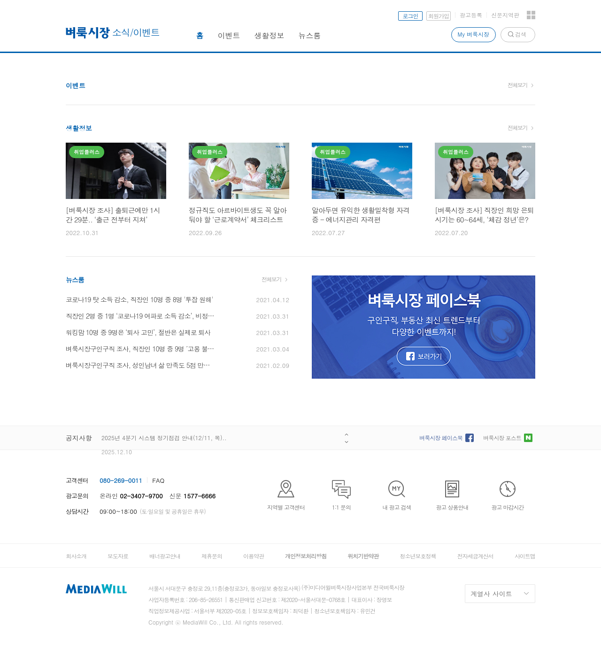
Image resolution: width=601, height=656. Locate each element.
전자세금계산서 (475, 556)
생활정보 (269, 35)
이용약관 (253, 556)
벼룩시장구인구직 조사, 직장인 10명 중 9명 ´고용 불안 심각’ (141, 348)
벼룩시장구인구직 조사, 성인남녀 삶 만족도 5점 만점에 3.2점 (141, 365)
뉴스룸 (310, 35)
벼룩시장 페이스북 (440, 438)
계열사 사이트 (491, 593)
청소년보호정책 (418, 556)
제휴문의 (211, 556)
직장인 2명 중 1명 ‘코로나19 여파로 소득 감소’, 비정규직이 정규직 (141, 315)
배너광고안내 (164, 556)
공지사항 (79, 437)
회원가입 (438, 16)
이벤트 (229, 35)
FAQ (158, 480)
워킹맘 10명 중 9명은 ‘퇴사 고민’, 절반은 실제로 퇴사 (138, 332)
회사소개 (76, 556)
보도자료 (118, 556)
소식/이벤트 (136, 32)
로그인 (410, 16)
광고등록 (471, 15)
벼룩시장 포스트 (502, 438)
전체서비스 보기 (531, 15)
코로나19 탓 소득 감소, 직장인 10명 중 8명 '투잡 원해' (139, 299)
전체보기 (517, 85)
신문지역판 (505, 15)
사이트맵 (525, 556)
